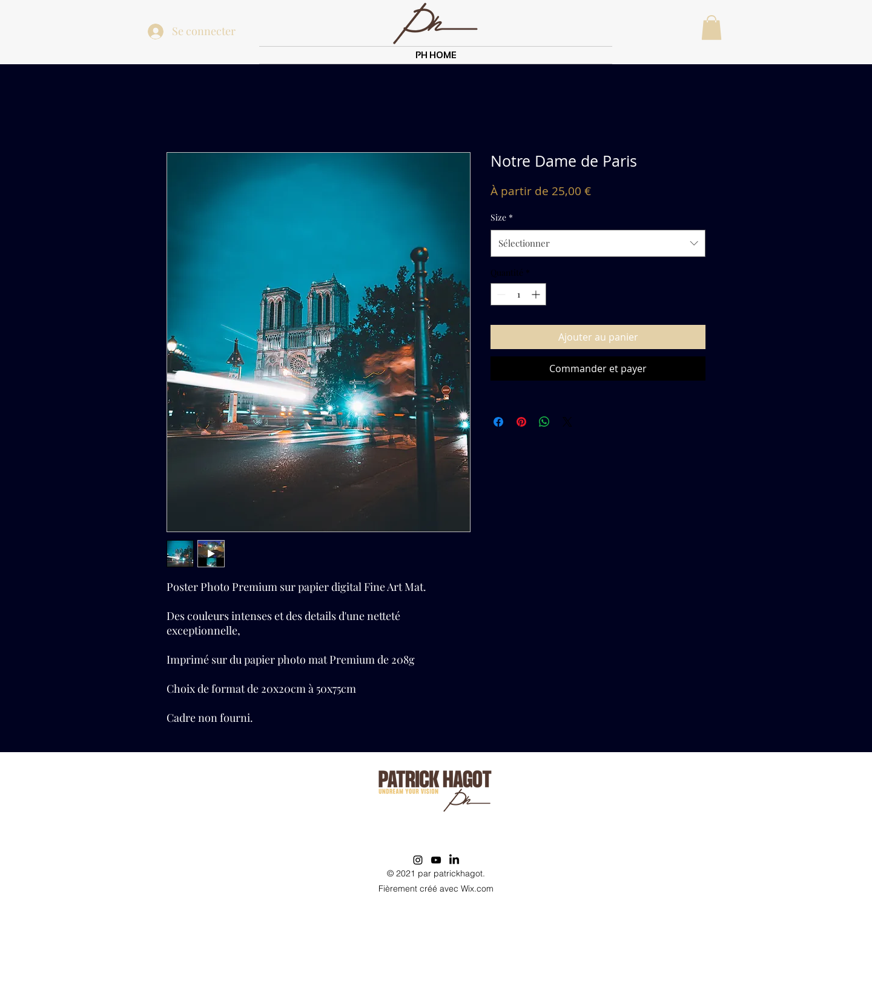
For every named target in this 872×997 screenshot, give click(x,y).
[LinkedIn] (454, 860)
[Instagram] (418, 860)
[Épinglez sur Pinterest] (521, 422)
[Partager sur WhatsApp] (544, 422)
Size (501, 217)
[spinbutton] (518, 294)
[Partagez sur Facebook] (498, 422)
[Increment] (536, 294)
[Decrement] (499, 294)
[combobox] (597, 243)
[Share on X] (567, 422)
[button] (711, 27)
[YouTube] (436, 860)
